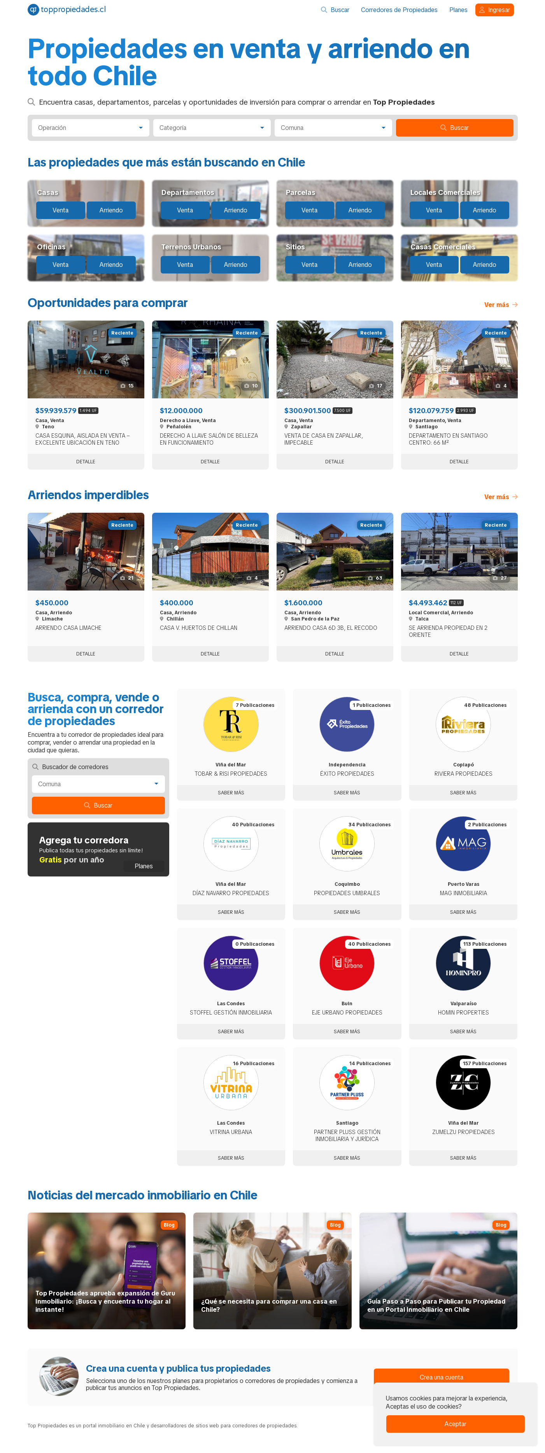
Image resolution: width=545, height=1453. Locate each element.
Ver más (501, 305)
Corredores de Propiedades (399, 10)
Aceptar (455, 1424)
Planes (458, 10)
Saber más (231, 793)
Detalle (85, 462)
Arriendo (111, 210)
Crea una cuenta (441, 1377)
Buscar (335, 10)
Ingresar (494, 10)
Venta (60, 210)
